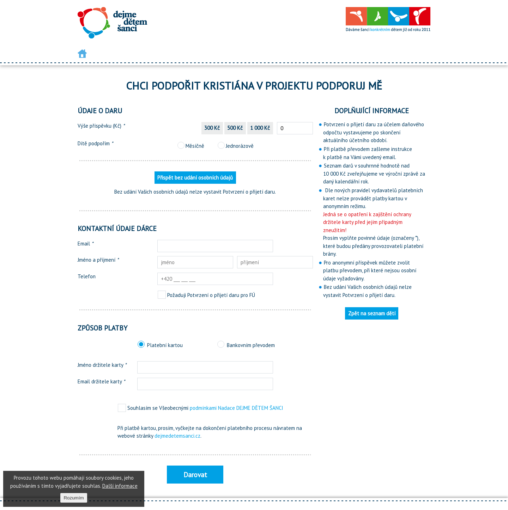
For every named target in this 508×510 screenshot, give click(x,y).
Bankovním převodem (246, 345)
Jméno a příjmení (98, 259)
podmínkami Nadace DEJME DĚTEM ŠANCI (236, 408)
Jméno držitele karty (102, 365)
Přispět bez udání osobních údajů (195, 177)
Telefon (87, 276)
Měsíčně (190, 145)
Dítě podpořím (95, 143)
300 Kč (212, 128)
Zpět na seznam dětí (371, 313)
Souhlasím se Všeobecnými (200, 408)
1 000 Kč (260, 128)
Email (85, 243)
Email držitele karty (101, 381)
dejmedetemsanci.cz (177, 435)
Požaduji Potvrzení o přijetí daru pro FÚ (206, 295)
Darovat (195, 474)
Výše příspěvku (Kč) (101, 125)
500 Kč (235, 128)
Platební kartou (160, 345)
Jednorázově (235, 145)
